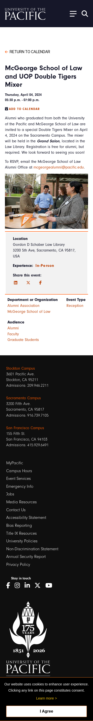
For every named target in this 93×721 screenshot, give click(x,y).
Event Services (18, 478)
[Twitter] (28, 283)
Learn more (45, 698)
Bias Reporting (19, 525)
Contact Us (16, 510)
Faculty (13, 334)
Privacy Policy (18, 564)
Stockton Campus (20, 368)
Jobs (10, 494)
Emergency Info (19, 486)
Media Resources (21, 502)
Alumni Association (23, 305)
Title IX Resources (21, 533)
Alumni (13, 328)
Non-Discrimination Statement (32, 549)
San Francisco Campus (25, 428)
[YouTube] (50, 585)
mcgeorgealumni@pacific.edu (58, 167)
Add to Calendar (24, 109)
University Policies (21, 541)
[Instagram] (19, 585)
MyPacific (14, 463)
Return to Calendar (27, 51)
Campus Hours (19, 470)
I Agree (46, 711)
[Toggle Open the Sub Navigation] (71, 13)
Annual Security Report (26, 556)
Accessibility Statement (26, 517)
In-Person (44, 265)
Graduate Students (23, 340)
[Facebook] (40, 283)
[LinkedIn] (15, 283)
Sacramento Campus (23, 398)
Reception (74, 305)
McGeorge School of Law (28, 311)
